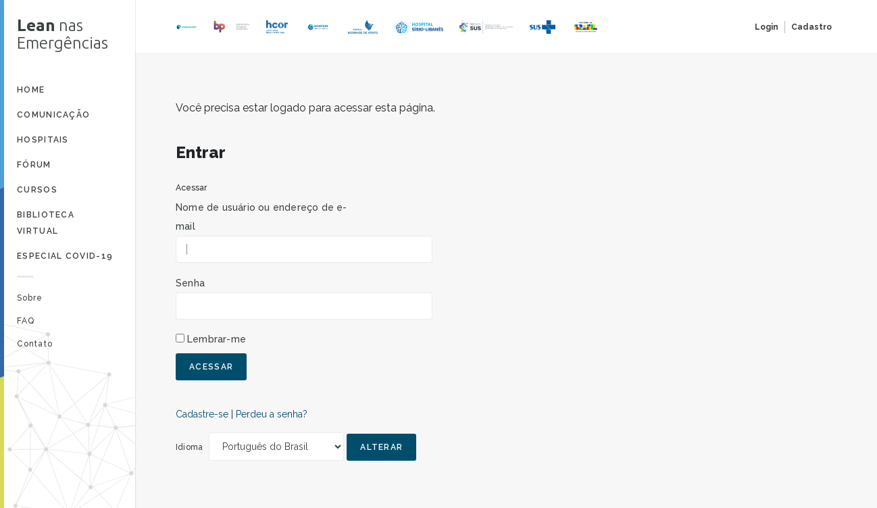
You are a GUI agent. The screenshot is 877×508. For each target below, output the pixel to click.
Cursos (37, 190)
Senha (190, 283)
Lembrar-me (216, 339)
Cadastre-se (202, 414)
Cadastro (811, 27)
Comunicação (53, 115)
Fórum (34, 165)
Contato (35, 344)
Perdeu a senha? (271, 414)
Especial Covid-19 (65, 256)
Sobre (30, 298)
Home (31, 90)
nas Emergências (62, 34)
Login (766, 27)
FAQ (25, 321)
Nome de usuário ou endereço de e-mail (261, 217)
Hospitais (43, 140)
